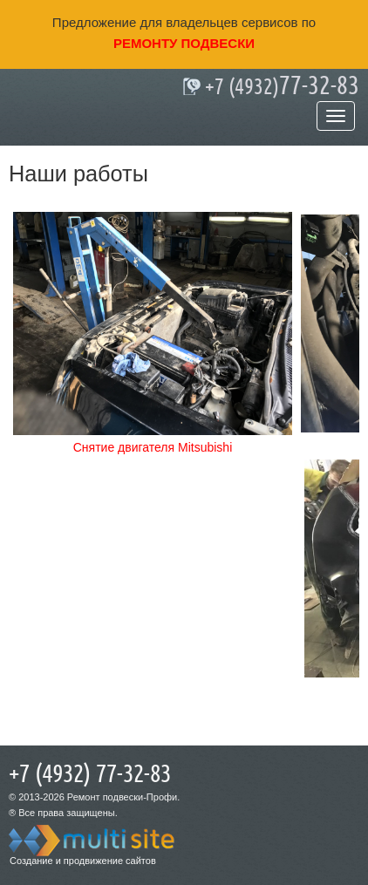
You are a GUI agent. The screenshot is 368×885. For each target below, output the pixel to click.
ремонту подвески (184, 43)
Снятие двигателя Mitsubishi (153, 447)
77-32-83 (282, 86)
